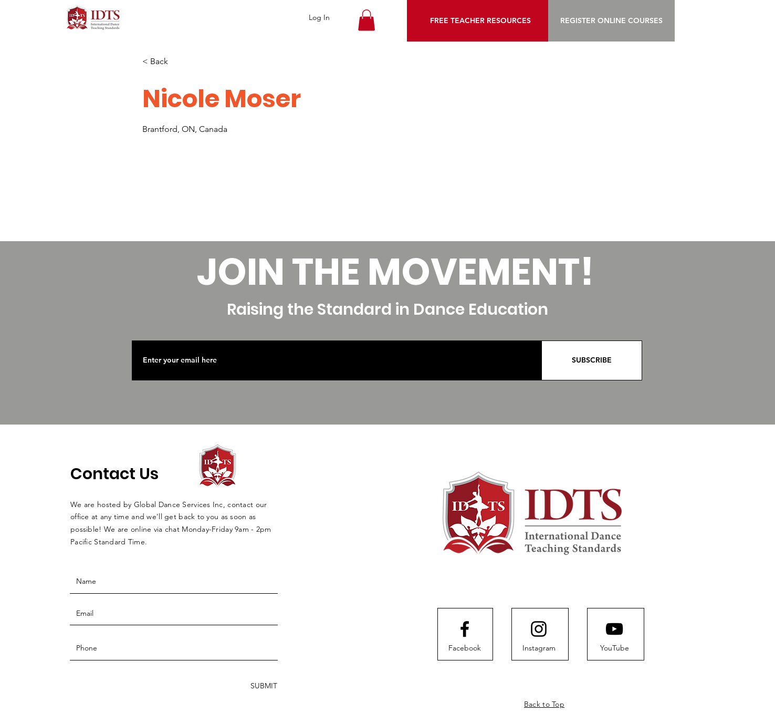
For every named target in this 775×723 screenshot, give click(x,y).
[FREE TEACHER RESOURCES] (480, 21)
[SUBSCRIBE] (591, 360)
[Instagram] (538, 648)
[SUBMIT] (262, 686)
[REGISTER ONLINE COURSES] (611, 21)
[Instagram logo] (538, 628)
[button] (366, 20)
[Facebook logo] (464, 628)
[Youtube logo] (614, 628)
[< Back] (179, 62)
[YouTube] (614, 648)
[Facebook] (464, 648)
